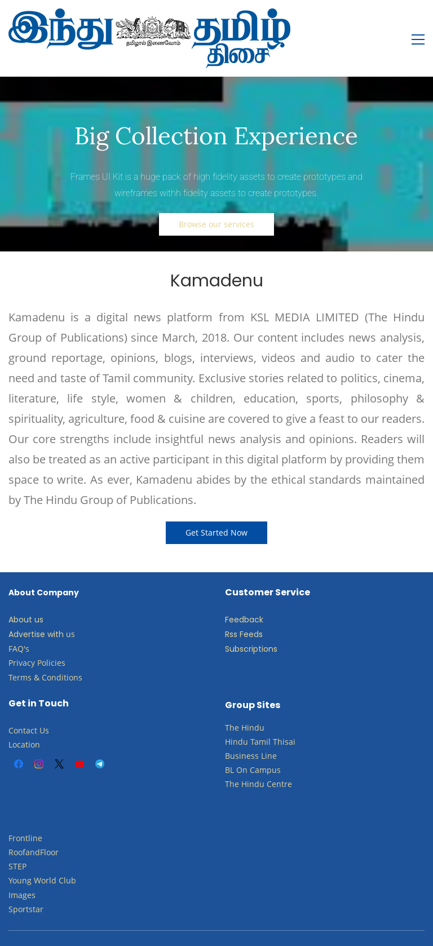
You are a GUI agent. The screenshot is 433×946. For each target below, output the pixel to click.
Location (24, 722)
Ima (15, 872)
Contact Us (28, 707)
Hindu (252, 705)
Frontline (25, 815)
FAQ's (18, 626)
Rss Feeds (244, 611)
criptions (260, 626)
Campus (265, 747)
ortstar (30, 886)
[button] (216, 202)
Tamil (260, 719)
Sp (13, 886)
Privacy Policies (38, 640)
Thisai (284, 719)
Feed (234, 597)
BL (229, 747)
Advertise (26, 611)
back (253, 597)
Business (242, 733)
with (55, 611)
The (232, 705)
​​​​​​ (249, 747)
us (70, 611)
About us (25, 597)
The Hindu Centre (258, 761)
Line (269, 733)
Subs (234, 626)
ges (29, 872)
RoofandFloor (33, 829)
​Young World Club (42, 857)
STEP (17, 843)
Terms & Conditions (45, 654)
